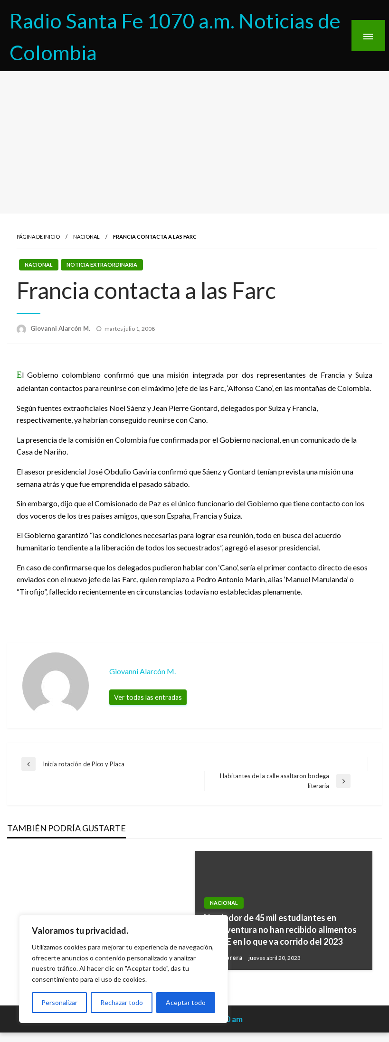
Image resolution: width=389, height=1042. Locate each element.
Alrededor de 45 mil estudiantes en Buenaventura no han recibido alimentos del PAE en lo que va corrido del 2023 (279, 929)
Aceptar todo (186, 1002)
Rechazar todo (121, 1002)
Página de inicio (38, 236)
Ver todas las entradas (148, 697)
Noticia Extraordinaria (101, 264)
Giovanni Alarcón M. (61, 328)
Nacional (86, 236)
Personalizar (59, 1002)
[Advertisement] (194, 142)
